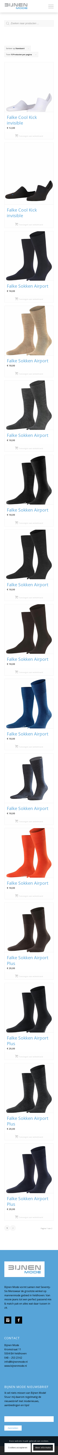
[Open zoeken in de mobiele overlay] (29, 25)
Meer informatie (43, 1447)
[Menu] (49, 6)
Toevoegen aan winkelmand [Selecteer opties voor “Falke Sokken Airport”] (29, 299)
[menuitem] (49, 6)
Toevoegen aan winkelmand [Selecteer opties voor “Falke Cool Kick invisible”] (29, 136)
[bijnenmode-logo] (24, 6)
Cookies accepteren (17, 1447)
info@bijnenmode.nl (16, 1361)
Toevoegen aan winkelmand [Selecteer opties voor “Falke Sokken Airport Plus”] (29, 976)
